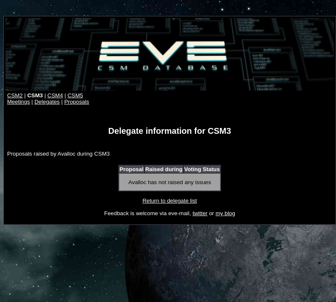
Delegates (47, 102)
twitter (199, 213)
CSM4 (55, 95)
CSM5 (75, 95)
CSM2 (15, 95)
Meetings (18, 102)
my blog (225, 213)
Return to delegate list (169, 201)
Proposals (76, 102)
